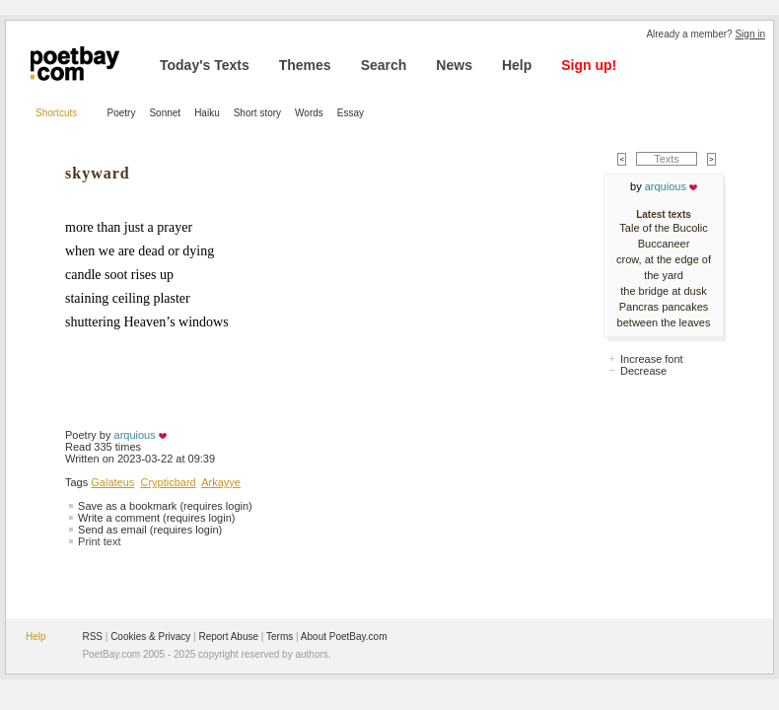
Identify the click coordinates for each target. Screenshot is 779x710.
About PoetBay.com (344, 636)
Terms (279, 636)
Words (309, 112)
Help (516, 65)
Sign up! (588, 65)
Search (384, 65)
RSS (92, 636)
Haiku (207, 112)
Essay (350, 112)
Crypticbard (167, 482)
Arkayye (221, 482)
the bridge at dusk (663, 291)
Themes (305, 65)
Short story (257, 112)
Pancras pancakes (664, 307)
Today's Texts (204, 65)
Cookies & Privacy (150, 636)
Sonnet (164, 112)
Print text (99, 541)
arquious (135, 435)
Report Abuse (228, 636)
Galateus (112, 482)
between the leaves (664, 322)
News (454, 65)
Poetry (121, 112)
